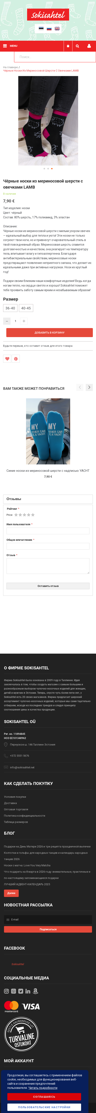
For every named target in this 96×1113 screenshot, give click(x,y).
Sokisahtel (18, 964)
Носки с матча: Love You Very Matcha (27, 865)
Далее (11, 893)
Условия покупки (15, 796)
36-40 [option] (10, 308)
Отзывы (14, 498)
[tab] (48, 499)
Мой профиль (89, 46)
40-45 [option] (26, 308)
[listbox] (48, 308)
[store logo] (48, 19)
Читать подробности (43, 1088)
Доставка (10, 803)
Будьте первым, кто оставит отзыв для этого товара (37, 345)
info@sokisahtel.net (22, 767)
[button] (44, 169)
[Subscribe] (48, 929)
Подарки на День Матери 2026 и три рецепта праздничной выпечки (47, 846)
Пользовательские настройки (44, 1107)
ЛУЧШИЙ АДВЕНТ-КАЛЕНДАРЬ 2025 (27, 884)
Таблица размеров (16, 822)
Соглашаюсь (44, 1096)
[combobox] (55, 56)
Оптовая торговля (16, 809)
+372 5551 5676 (19, 755)
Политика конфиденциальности (24, 815)
